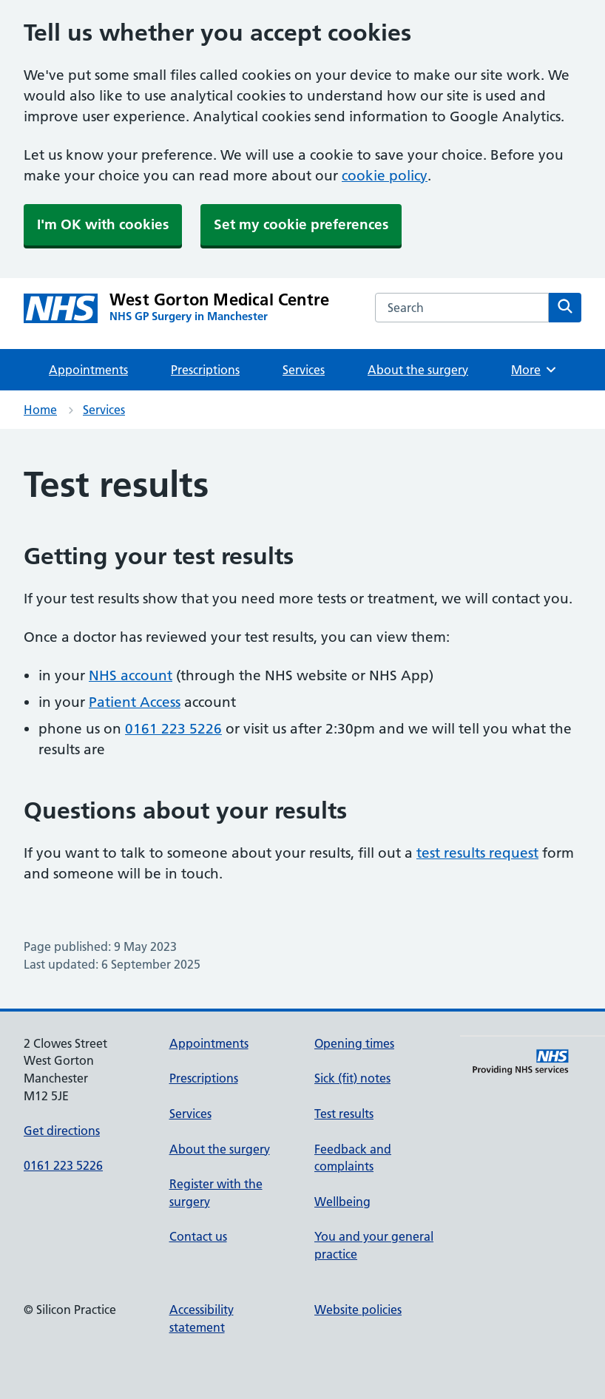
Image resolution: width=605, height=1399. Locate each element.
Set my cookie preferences (301, 224)
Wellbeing (342, 1201)
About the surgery (418, 369)
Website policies (358, 1309)
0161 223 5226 (173, 728)
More (534, 370)
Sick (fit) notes (352, 1078)
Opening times (354, 1043)
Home (40, 409)
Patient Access (134, 702)
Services (304, 369)
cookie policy (384, 175)
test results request (477, 852)
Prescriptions (205, 369)
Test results (344, 1113)
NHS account (130, 675)
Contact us (198, 1236)
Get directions (62, 1130)
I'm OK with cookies (103, 224)
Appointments (88, 369)
